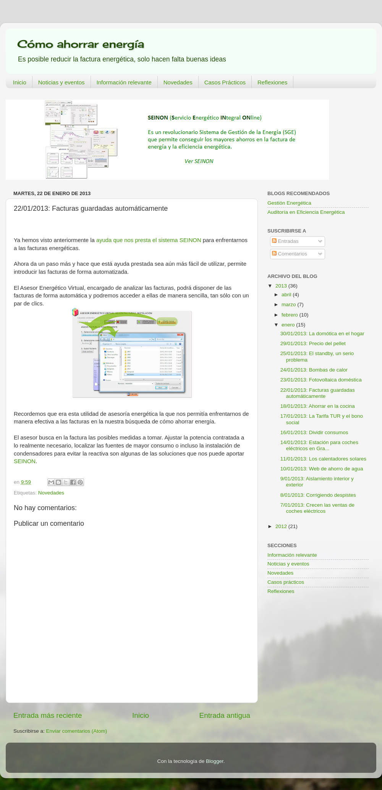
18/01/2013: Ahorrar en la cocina (317, 406)
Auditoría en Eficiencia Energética (306, 212)
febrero (290, 315)
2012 (281, 526)
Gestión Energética (289, 203)
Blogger (214, 761)
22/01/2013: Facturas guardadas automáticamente (317, 393)
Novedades (178, 82)
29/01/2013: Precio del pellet (313, 343)
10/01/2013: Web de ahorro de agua (321, 469)
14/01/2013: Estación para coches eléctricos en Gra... (319, 445)
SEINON (25, 461)
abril (287, 294)
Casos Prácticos (225, 82)
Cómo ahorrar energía (80, 43)
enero (289, 325)
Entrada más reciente (47, 715)
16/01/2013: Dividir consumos (314, 432)
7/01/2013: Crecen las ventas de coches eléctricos (317, 508)
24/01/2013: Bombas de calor (314, 370)
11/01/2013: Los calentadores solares (323, 459)
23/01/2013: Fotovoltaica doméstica (321, 380)
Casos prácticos (285, 582)
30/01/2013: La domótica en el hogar (322, 333)
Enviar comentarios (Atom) (76, 731)
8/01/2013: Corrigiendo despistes (318, 495)
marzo (289, 304)
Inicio (19, 82)
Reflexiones (272, 82)
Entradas (285, 241)
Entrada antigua (224, 715)
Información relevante (124, 82)
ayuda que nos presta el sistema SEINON (148, 240)
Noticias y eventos (61, 82)
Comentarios (289, 254)
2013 (281, 286)
